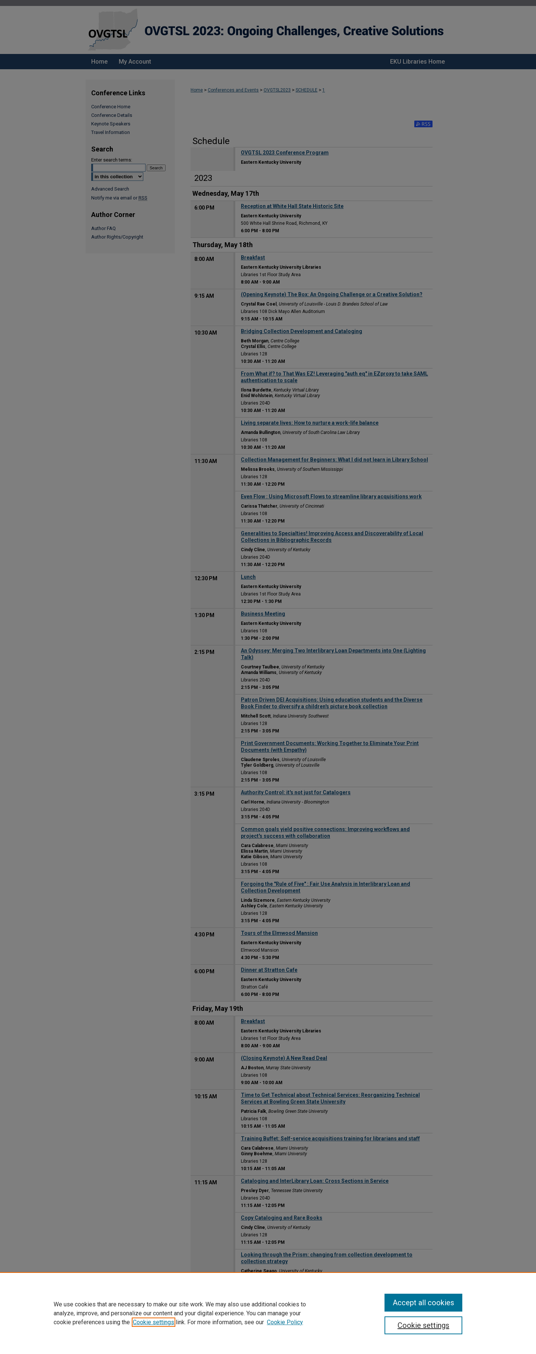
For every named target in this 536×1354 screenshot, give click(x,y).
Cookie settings (153, 1322)
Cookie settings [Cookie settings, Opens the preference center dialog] (423, 1325)
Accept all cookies (423, 1302)
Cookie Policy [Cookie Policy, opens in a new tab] (285, 1322)
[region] (268, 1313)
